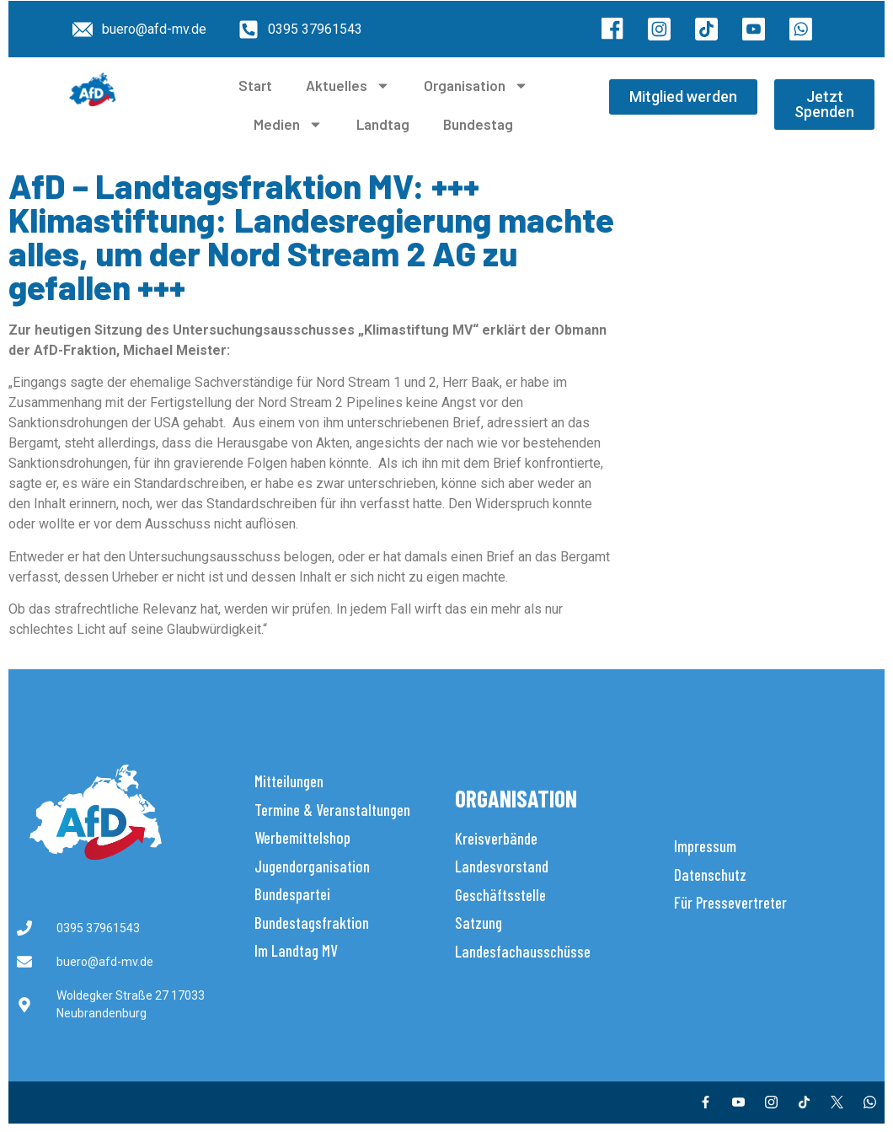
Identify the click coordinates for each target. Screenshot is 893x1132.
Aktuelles (348, 85)
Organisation (476, 85)
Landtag (382, 123)
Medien (288, 124)
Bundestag (478, 123)
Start (255, 85)
